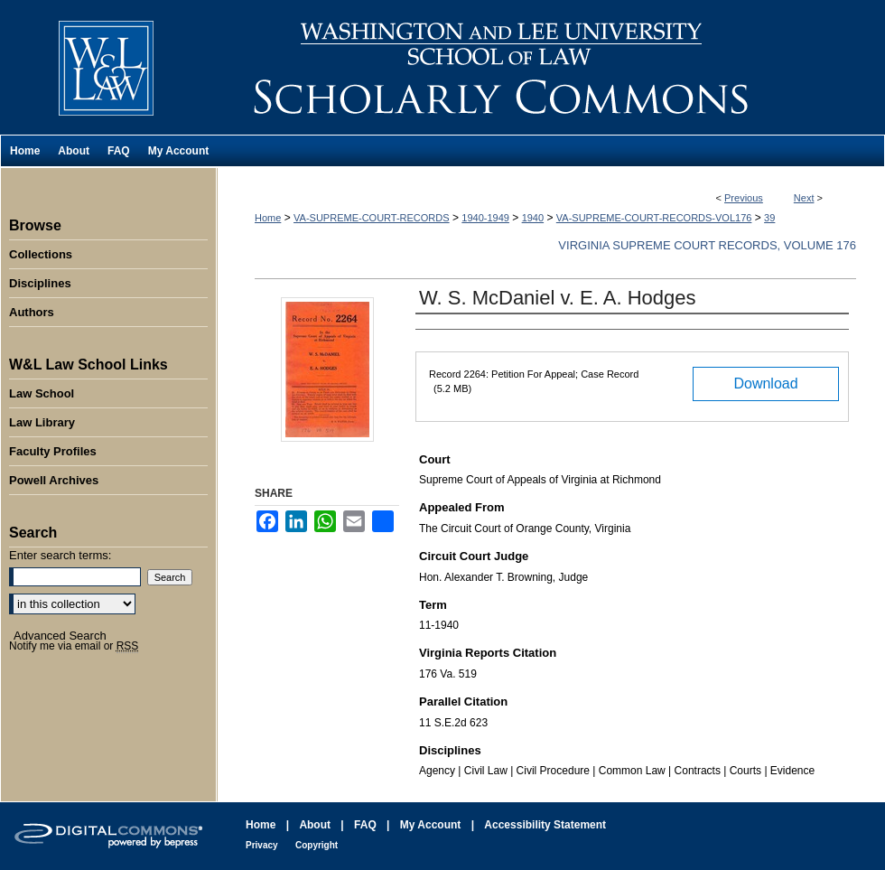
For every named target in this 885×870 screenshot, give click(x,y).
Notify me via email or (73, 646)
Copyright (316, 845)
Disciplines (40, 283)
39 (769, 217)
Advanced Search (60, 635)
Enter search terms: (60, 555)
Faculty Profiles (53, 451)
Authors (31, 312)
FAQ (365, 825)
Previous (743, 197)
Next (804, 197)
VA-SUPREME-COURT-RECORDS (371, 217)
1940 (533, 217)
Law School (41, 393)
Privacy (262, 845)
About (315, 825)
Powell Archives (53, 480)
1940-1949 (485, 217)
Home (268, 217)
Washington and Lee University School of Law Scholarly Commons (551, 67)
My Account (430, 825)
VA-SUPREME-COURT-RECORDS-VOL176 (654, 217)
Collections (40, 254)
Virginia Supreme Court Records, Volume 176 (707, 245)
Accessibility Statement (545, 825)
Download (765, 383)
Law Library (42, 422)
